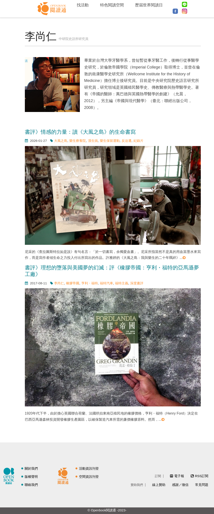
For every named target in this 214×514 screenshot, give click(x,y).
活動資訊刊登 (89, 468)
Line (184, 4)
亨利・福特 (89, 283)
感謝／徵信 (180, 485)
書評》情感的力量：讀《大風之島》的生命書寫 (80, 132)
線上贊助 (158, 485)
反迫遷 (127, 140)
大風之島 (60, 140)
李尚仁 (59, 283)
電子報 (179, 476)
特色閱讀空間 (112, 5)
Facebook (175, 11)
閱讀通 (64, 475)
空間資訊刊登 (89, 476)
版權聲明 (31, 476)
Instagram (184, 11)
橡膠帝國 (72, 283)
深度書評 (136, 283)
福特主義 (121, 283)
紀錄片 (138, 140)
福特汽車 (106, 283)
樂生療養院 (77, 140)
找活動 (83, 5)
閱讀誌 (9, 475)
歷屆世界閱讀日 (149, 5)
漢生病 (93, 140)
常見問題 (201, 485)
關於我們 (31, 468)
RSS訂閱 (201, 476)
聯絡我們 (31, 485)
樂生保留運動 (110, 140)
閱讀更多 (184, 258)
